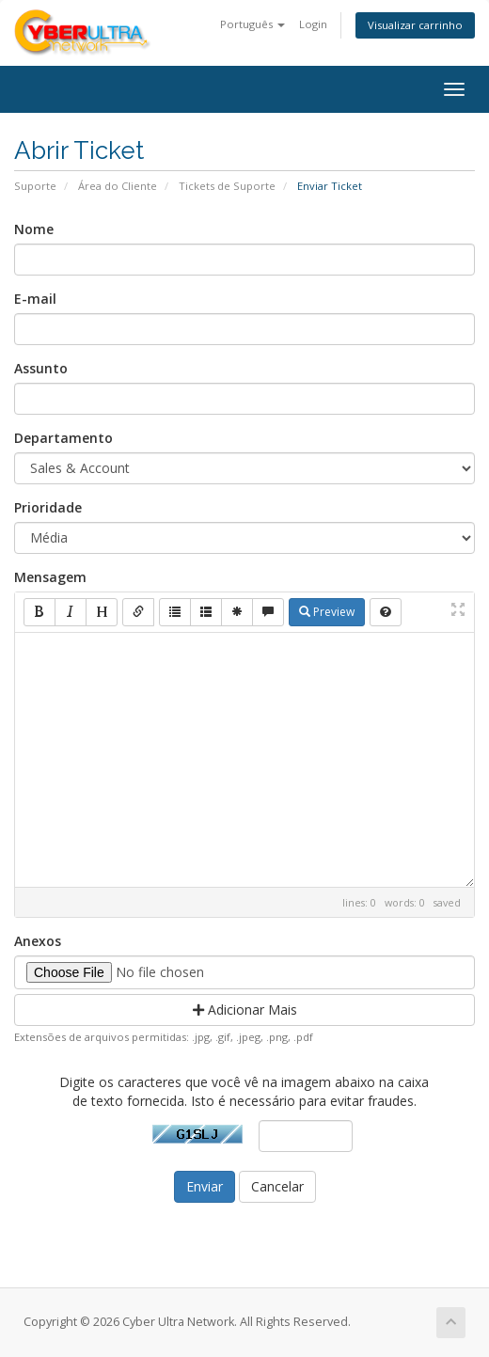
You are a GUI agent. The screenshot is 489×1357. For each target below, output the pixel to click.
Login (313, 24)
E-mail (35, 299)
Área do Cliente (117, 186)
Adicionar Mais (245, 1009)
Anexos (37, 941)
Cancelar (277, 1186)
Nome (34, 229)
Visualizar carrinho (415, 25)
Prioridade (48, 507)
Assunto (41, 368)
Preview (327, 612)
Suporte (35, 186)
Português (252, 24)
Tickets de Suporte (227, 186)
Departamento (63, 438)
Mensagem (50, 577)
